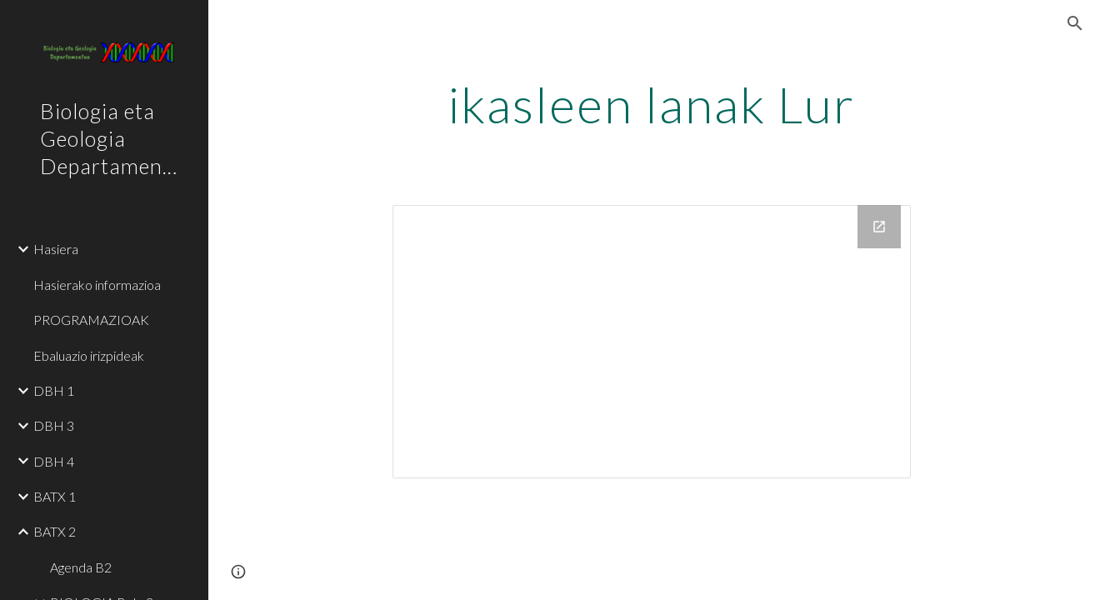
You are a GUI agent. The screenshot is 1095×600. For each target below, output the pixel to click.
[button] (1075, 23)
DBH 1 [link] (53, 390)
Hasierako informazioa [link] (97, 284)
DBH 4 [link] (53, 461)
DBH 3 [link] (53, 425)
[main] (651, 104)
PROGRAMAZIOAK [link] (91, 320)
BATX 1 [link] (54, 496)
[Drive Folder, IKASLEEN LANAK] (651, 341)
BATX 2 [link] (54, 531)
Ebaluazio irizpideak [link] (88, 355)
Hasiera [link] (55, 249)
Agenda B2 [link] (81, 567)
